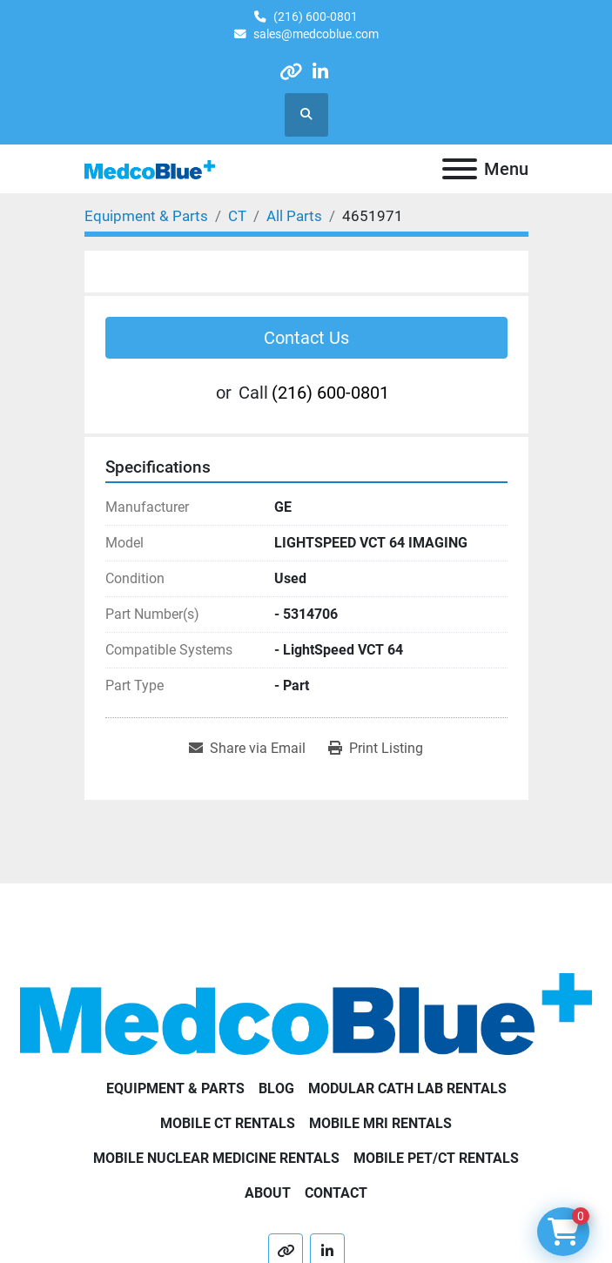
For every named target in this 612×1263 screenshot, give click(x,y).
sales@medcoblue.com (316, 34)
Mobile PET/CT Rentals (436, 1158)
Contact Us (306, 337)
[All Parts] (294, 216)
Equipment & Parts (175, 1088)
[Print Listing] (375, 748)
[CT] (237, 216)
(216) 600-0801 (315, 17)
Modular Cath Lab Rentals (407, 1088)
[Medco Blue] (306, 1012)
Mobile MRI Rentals (380, 1123)
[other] (290, 71)
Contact (336, 1193)
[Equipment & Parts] (146, 216)
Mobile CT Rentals (227, 1123)
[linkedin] (320, 71)
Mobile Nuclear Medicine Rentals (216, 1158)
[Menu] (459, 168)
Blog (276, 1088)
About (268, 1193)
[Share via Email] (247, 748)
